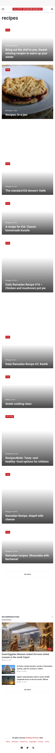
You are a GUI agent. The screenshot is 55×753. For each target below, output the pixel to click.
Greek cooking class (18, 403)
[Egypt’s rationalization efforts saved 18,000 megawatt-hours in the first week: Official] (8, 680)
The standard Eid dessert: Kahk (25, 190)
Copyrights (32, 742)
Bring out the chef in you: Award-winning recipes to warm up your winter (26, 53)
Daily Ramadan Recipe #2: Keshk (26, 364)
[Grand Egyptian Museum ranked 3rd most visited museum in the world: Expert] (27, 636)
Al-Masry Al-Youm (32, 738)
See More (27, 574)
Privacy (40, 742)
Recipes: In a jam (16, 114)
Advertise (15, 742)
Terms (47, 742)
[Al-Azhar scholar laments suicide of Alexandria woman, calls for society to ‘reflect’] (8, 669)
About (8, 742)
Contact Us (23, 742)
